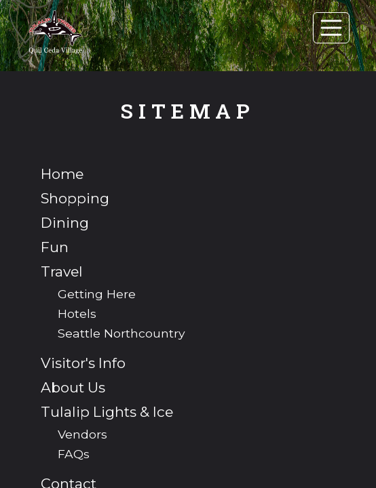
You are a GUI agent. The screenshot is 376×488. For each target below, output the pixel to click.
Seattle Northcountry (121, 333)
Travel (62, 271)
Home (62, 173)
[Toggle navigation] (331, 27)
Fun (55, 247)
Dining (65, 222)
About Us (73, 387)
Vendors (82, 434)
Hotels (77, 313)
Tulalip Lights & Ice (107, 411)
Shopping (75, 198)
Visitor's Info (83, 362)
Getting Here (97, 294)
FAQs (74, 454)
